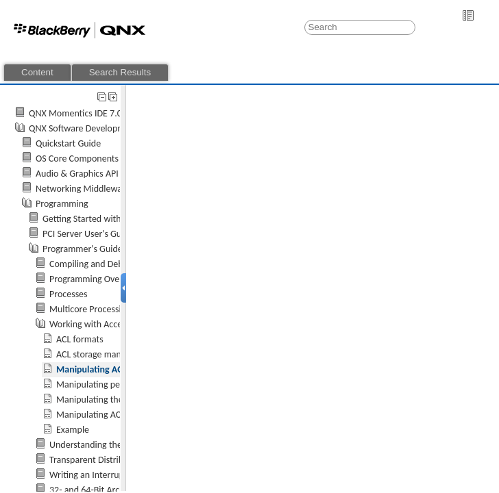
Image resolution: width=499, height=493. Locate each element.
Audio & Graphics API (77, 173)
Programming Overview (95, 279)
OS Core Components (77, 158)
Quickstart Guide (68, 143)
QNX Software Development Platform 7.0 (108, 128)
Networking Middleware (83, 188)
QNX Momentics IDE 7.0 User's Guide (101, 113)
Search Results (120, 72)
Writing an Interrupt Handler (104, 475)
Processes (68, 294)
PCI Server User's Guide (88, 234)
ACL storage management (106, 354)
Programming (62, 204)
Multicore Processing (90, 309)
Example (72, 429)
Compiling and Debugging (99, 264)
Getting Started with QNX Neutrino (110, 219)
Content (37, 72)
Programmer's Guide (82, 249)
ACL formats (80, 339)
